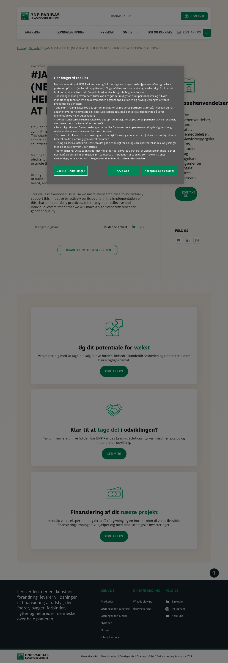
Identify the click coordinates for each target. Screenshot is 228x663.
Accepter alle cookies (160, 170)
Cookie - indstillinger (71, 170)
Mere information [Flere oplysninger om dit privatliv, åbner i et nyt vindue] (133, 158)
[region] (115, 125)
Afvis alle (123, 170)
